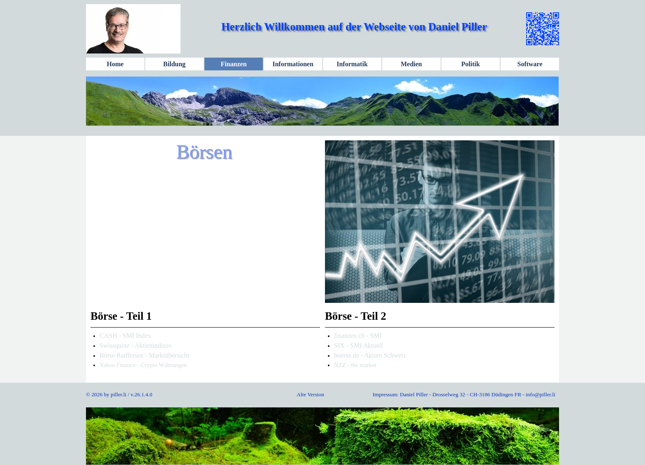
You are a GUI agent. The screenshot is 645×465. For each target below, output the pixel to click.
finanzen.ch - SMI (358, 335)
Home (115, 63)
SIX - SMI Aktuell (358, 345)
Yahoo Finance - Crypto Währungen (143, 365)
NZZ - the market (355, 365)
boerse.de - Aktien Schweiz (370, 355)
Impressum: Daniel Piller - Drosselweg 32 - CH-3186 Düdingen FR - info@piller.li (464, 394)
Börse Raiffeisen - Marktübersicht (144, 355)
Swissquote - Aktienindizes (135, 345)
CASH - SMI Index (125, 335)
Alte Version (310, 394)
